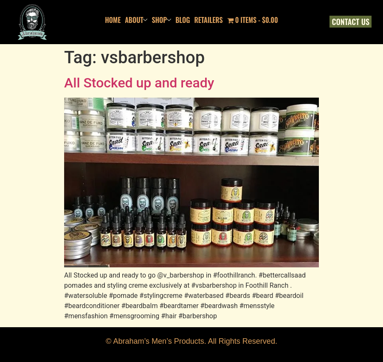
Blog (182, 20)
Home (113, 20)
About (136, 20)
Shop (161, 20)
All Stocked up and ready (139, 83)
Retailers (208, 20)
